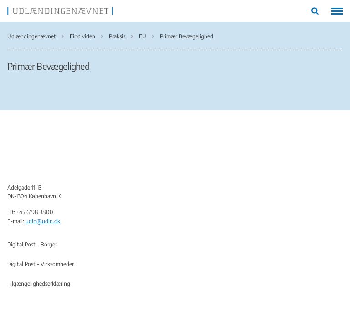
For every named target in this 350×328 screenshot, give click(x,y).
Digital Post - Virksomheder (40, 264)
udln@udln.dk (43, 221)
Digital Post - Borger (32, 244)
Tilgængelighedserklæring (38, 283)
